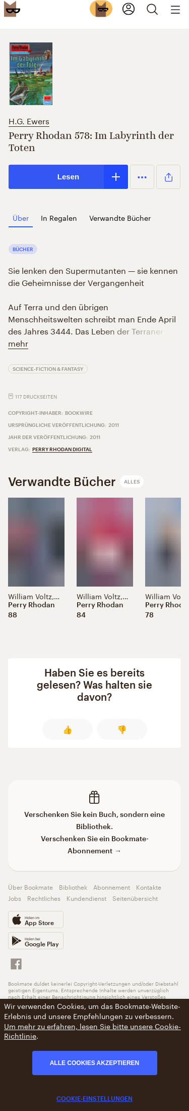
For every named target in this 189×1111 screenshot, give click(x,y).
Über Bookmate (30, 886)
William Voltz (30, 595)
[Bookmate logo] (12, 9)
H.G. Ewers (29, 120)
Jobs (14, 897)
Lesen (68, 176)
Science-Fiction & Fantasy (48, 369)
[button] (142, 177)
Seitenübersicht (135, 897)
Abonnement (111, 886)
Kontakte (148, 886)
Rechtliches (43, 897)
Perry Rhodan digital (62, 449)
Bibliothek (73, 886)
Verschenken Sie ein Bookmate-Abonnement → (95, 844)
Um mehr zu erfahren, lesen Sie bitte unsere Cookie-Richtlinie (92, 1030)
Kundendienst (86, 897)
